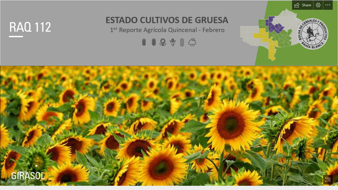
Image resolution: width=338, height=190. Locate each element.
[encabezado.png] (169, 33)
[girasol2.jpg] (169, 126)
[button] (302, 5)
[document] (169, 95)
